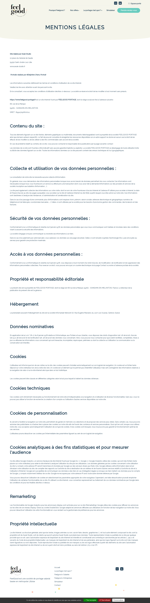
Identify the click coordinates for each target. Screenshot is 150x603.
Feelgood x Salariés (61, 575)
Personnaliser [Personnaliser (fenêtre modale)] (118, 600)
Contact (57, 585)
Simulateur (58, 582)
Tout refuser (104, 600)
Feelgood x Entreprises (63, 578)
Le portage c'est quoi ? (63, 571)
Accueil (57, 567)
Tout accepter (90, 600)
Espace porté (135, 4)
